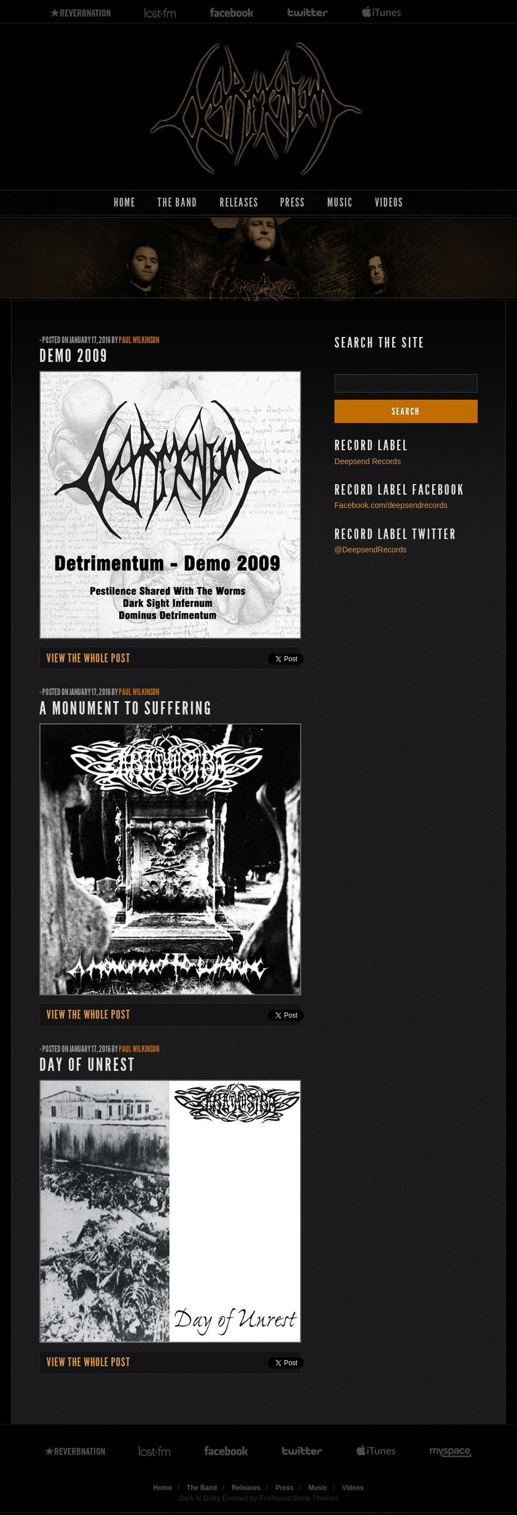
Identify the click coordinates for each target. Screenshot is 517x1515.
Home (124, 202)
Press (292, 202)
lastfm (160, 13)
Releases (239, 202)
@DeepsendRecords (370, 549)
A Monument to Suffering (125, 708)
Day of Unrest (87, 1064)
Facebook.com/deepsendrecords (391, 505)
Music (340, 202)
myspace (451, 1451)
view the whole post (88, 658)
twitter (307, 13)
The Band (177, 202)
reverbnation (80, 13)
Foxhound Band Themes (299, 1498)
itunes (382, 13)
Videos (389, 202)
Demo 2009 (73, 355)
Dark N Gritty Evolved (213, 1498)
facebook (232, 13)
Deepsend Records (367, 461)
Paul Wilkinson (139, 340)
